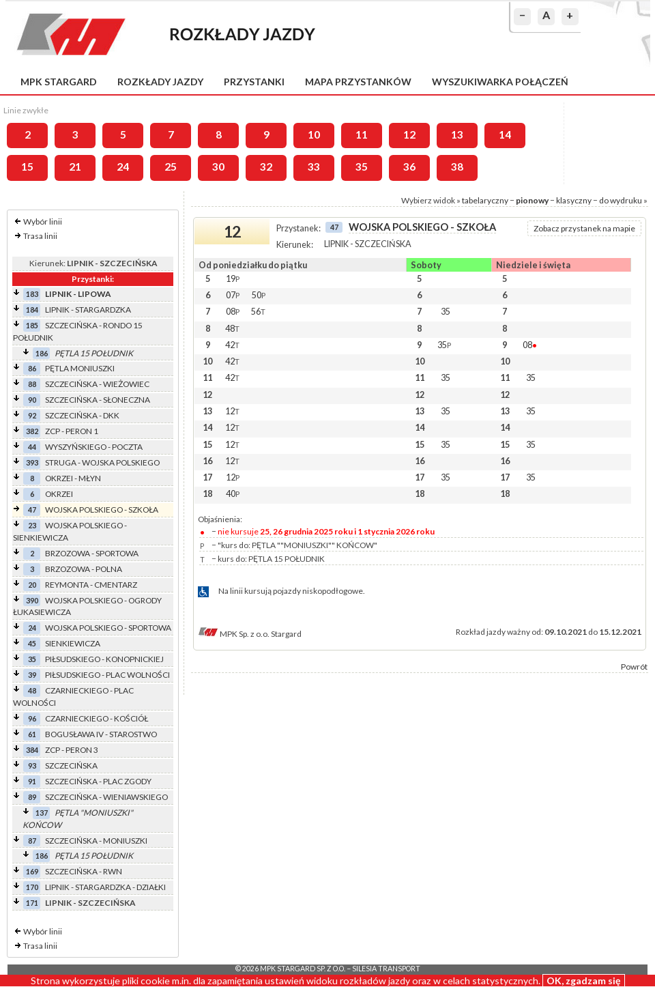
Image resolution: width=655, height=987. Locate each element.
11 (361, 134)
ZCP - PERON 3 (71, 750)
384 (32, 749)
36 (409, 166)
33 (314, 166)
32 (266, 166)
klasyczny (574, 200)
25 (170, 166)
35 (361, 166)
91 (32, 781)
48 (32, 690)
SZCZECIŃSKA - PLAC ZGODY (98, 781)
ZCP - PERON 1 (71, 431)
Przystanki (254, 81)
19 (232, 278)
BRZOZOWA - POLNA (83, 569)
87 (32, 840)
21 (75, 166)
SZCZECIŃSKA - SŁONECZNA (97, 400)
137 (41, 812)
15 (27, 166)
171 (32, 902)
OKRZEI (59, 494)
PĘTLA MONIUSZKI (80, 368)
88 (32, 384)
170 (32, 887)
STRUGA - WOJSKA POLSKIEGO (102, 462)
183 (32, 293)
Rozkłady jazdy (160, 81)
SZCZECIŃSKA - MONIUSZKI (96, 840)
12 (409, 134)
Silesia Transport (386, 968)
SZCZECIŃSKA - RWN (83, 871)
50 (258, 294)
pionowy (532, 200)
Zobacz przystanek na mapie (584, 228)
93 (32, 765)
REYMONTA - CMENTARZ (91, 585)
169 (32, 871)
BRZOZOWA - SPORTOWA (92, 553)
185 (32, 325)
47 (32, 509)
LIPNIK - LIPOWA (78, 294)
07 (232, 294)
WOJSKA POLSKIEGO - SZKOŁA (101, 509)
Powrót (634, 666)
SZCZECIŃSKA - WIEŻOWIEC (97, 384)
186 (41, 353)
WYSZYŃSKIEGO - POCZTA (94, 447)
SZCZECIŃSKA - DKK (82, 415)
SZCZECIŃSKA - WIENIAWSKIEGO (106, 797)
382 (32, 431)
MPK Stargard (58, 81)
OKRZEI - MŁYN (73, 478)
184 (32, 309)
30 (218, 166)
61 (32, 734)
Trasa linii (40, 236)
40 (232, 493)
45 (32, 643)
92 (32, 415)
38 (457, 166)
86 (32, 368)
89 (32, 796)
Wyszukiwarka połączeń (500, 81)
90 (32, 399)
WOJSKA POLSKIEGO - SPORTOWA (108, 628)
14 (505, 134)
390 (32, 600)
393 (32, 462)
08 (232, 311)
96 (32, 718)
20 (32, 584)
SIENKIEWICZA (72, 643)
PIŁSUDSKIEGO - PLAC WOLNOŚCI (107, 675)
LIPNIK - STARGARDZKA (88, 309)
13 (457, 134)
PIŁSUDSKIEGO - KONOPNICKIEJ (104, 659)
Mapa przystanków (358, 81)
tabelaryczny (485, 200)
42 (232, 344)
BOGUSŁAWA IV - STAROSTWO (101, 734)
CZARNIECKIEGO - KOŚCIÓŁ (96, 718)
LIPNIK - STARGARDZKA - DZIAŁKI (105, 887)
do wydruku (620, 200)
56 (258, 311)
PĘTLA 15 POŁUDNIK (94, 353)
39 (32, 674)
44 (32, 446)
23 (32, 525)
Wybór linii (42, 221)
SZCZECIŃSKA (71, 765)
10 (314, 134)
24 (123, 166)
